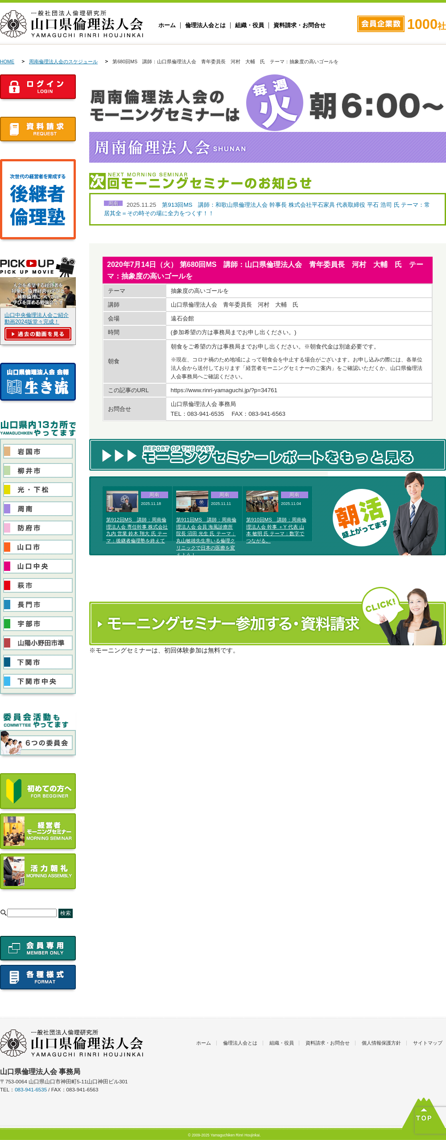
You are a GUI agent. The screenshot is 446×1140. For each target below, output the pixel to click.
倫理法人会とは (205, 25)
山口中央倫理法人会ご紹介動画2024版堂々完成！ (36, 318)
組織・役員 (249, 25)
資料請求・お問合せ (299, 25)
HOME (7, 61)
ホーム (167, 25)
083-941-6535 (31, 1089)
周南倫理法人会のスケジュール (63, 61)
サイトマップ (427, 1043)
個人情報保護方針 (381, 1043)
